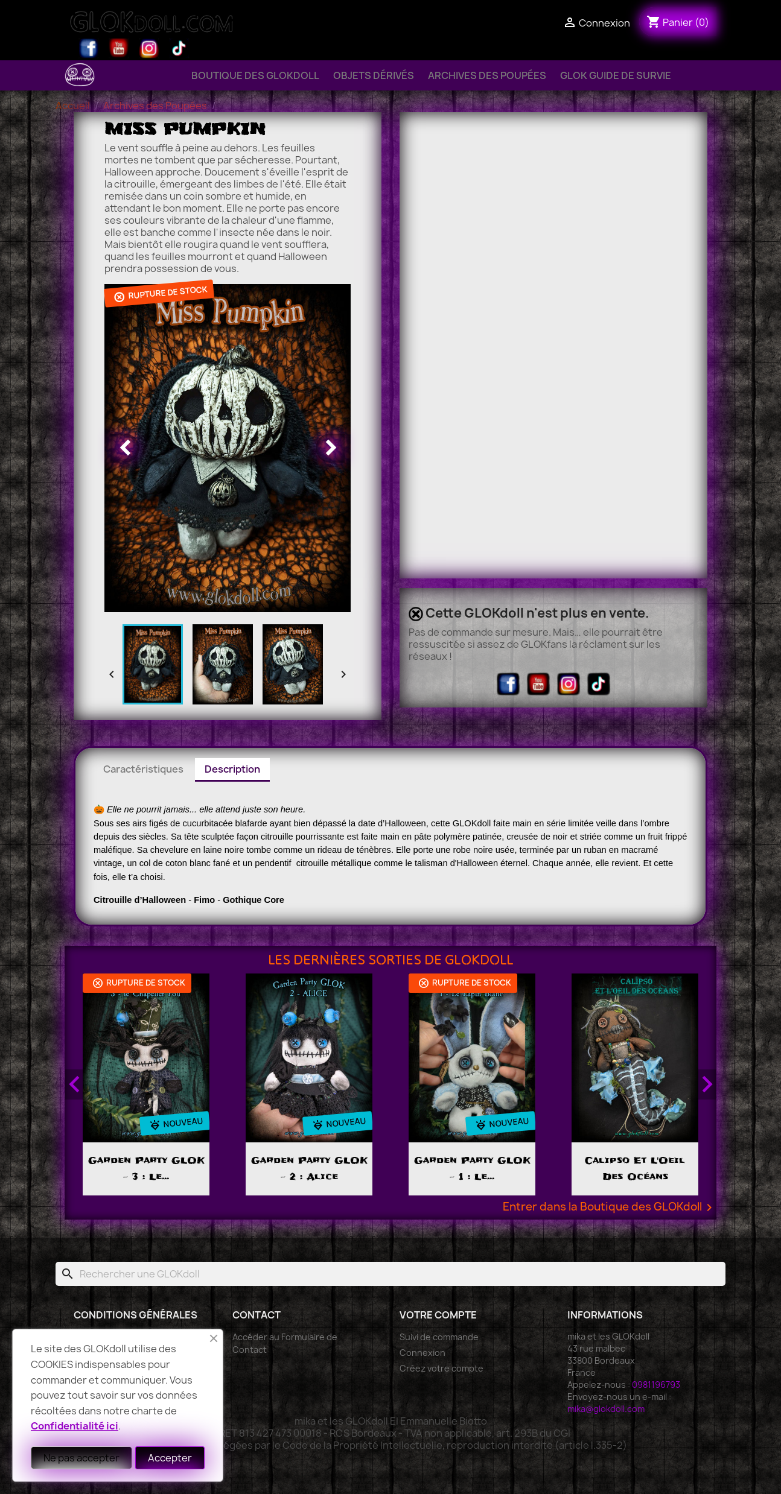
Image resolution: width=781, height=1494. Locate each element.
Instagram (149, 48)
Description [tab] (232, 769)
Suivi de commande (439, 1337)
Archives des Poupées (487, 75)
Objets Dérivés (373, 75)
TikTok (179, 48)
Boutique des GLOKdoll (255, 75)
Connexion (422, 1352)
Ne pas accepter (81, 1457)
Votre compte (438, 1314)
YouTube (119, 48)
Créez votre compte (441, 1368)
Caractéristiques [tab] (143, 769)
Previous (74, 1084)
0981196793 (656, 1384)
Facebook (89, 48)
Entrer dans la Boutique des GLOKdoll (609, 1207)
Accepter (170, 1457)
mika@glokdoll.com (606, 1408)
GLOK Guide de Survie (615, 75)
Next (707, 1084)
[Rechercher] (390, 1274)
